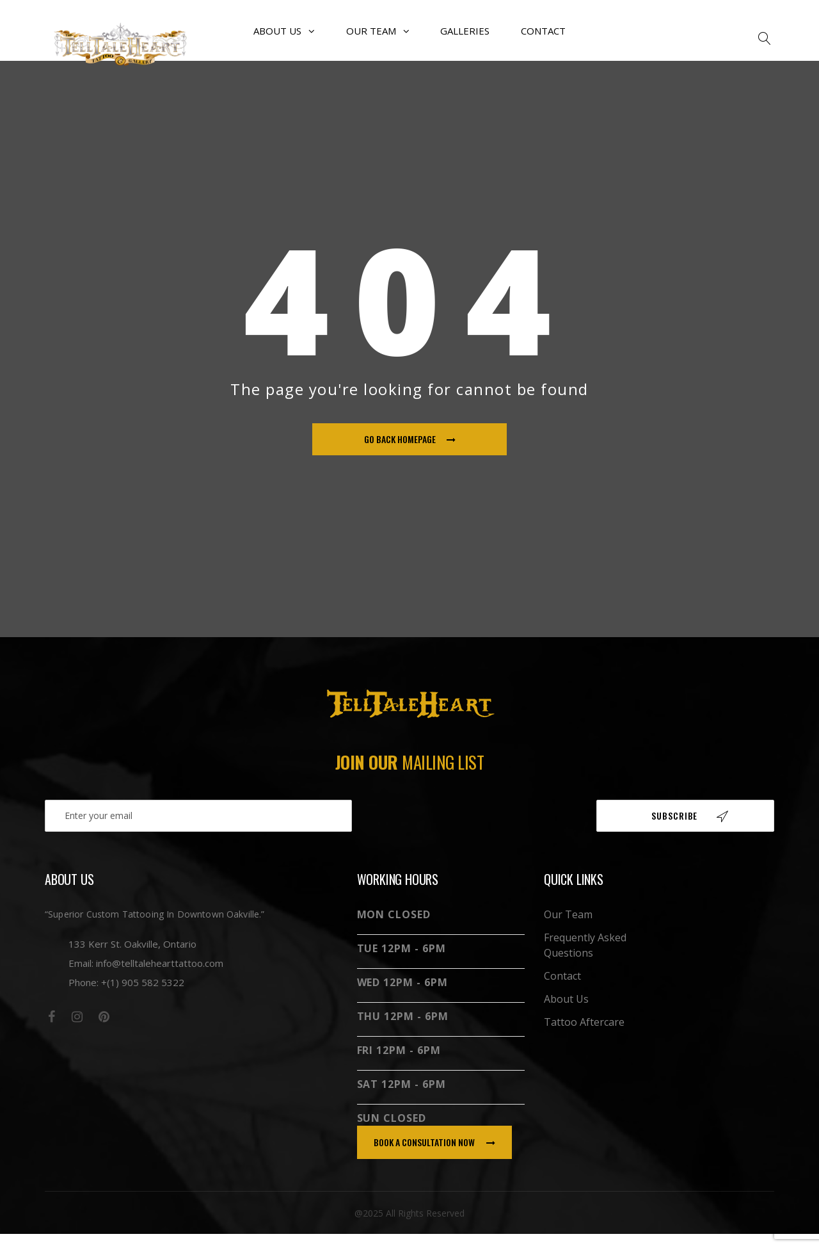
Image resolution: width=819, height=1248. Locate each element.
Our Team (378, 37)
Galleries (464, 37)
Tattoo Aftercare (584, 1036)
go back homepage (410, 453)
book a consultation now (434, 1156)
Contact (540, 37)
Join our (409, 776)
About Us (286, 37)
